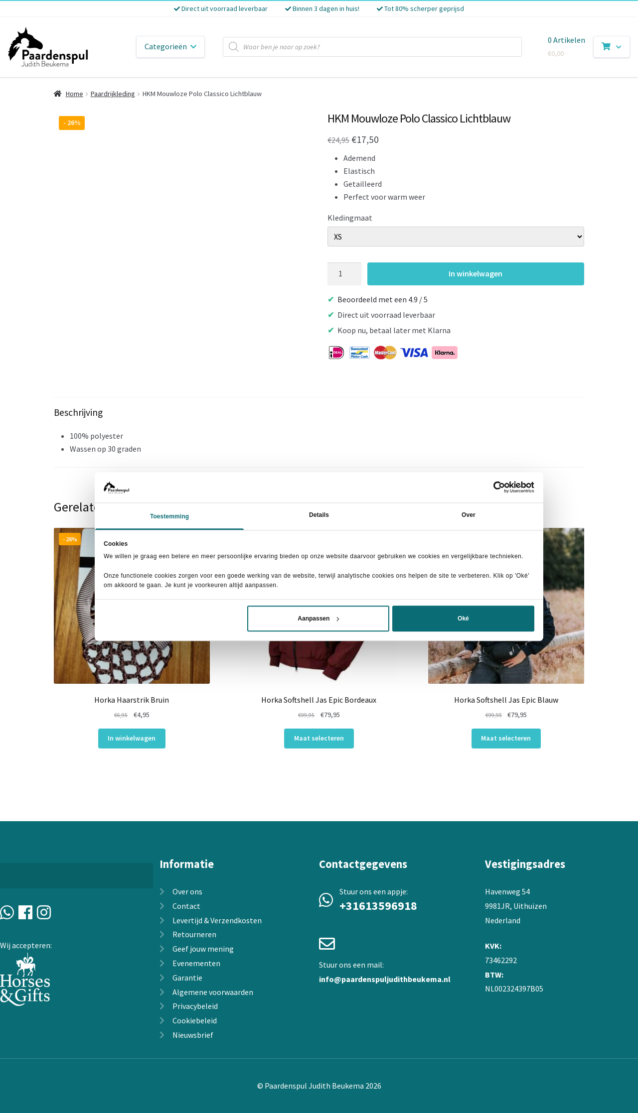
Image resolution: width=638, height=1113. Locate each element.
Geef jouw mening (203, 949)
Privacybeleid (195, 1006)
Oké (463, 618)
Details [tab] (319, 514)
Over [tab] (469, 514)
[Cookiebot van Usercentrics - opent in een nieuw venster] (490, 488)
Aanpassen (318, 618)
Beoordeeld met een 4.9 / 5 (382, 299)
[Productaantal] (344, 273)
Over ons (187, 891)
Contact (186, 906)
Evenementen (196, 963)
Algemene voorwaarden (212, 992)
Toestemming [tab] (169, 516)
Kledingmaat (349, 218)
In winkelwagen (475, 273)
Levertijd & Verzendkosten (217, 920)
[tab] (319, 432)
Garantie (187, 978)
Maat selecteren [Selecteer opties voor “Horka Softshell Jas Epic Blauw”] (506, 738)
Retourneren (194, 934)
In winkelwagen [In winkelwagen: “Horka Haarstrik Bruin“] (132, 738)
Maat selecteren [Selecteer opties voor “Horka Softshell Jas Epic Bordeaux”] (319, 738)
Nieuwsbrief (192, 1035)
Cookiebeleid (194, 1020)
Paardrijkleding (113, 93)
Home (74, 93)
